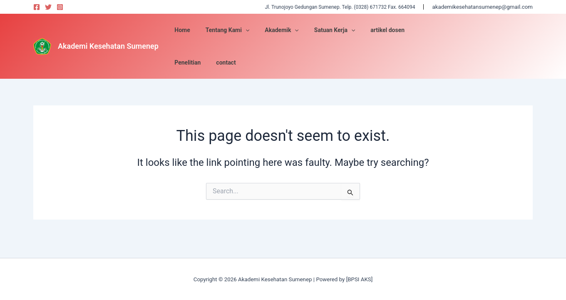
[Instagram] (60, 7)
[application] (289, 30)
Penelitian (462, 30)
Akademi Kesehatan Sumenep (108, 29)
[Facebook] (36, 7)
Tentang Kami (271, 30)
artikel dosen (420, 30)
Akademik (322, 30)
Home (229, 30)
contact (496, 30)
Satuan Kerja (370, 30)
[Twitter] (48, 7)
